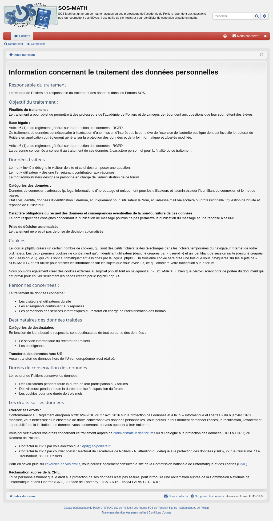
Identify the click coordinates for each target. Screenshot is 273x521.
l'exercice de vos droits (62, 464)
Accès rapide (8, 37)
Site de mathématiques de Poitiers (189, 507)
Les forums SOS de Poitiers (150, 507)
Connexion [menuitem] (267, 37)
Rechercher (15, 43)
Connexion (38, 43)
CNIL (242, 464)
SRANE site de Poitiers (118, 507)
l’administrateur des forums (134, 433)
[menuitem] (225, 36)
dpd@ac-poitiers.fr (96, 446)
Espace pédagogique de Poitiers (83, 507)
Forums (24, 36)
